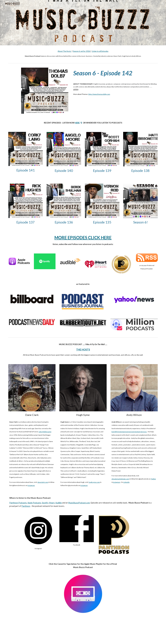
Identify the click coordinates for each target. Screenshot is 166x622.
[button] (163, 4)
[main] (83, 54)
